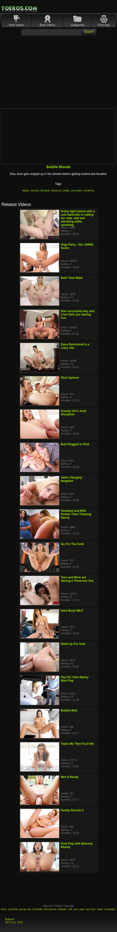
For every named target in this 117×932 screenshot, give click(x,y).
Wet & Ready (70, 777)
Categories (77, 25)
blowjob (44, 190)
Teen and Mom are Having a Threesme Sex (77, 579)
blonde (35, 190)
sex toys (91, 909)
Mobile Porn (19, 8)
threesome (50, 909)
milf (70, 909)
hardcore (56, 190)
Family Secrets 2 (72, 810)
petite (66, 190)
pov (76, 909)
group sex (25, 909)
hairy (100, 909)
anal (81, 909)
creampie (109, 909)
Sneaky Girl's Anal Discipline (73, 412)
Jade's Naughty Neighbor (71, 479)
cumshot (13, 909)
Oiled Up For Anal (73, 644)
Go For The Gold (72, 544)
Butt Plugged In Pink (75, 444)
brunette (37, 909)
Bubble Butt (69, 710)
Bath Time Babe (72, 278)
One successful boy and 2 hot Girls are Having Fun (77, 314)
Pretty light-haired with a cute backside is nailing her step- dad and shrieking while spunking (78, 218)
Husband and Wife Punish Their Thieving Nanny (76, 514)
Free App (104, 25)
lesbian (62, 909)
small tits (89, 190)
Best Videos (47, 25)
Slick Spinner (70, 377)
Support (9, 919)
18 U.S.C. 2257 (14, 922)
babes (25, 190)
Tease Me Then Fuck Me (77, 743)
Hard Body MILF (72, 610)
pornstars (76, 190)
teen (3, 909)
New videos (16, 25)
